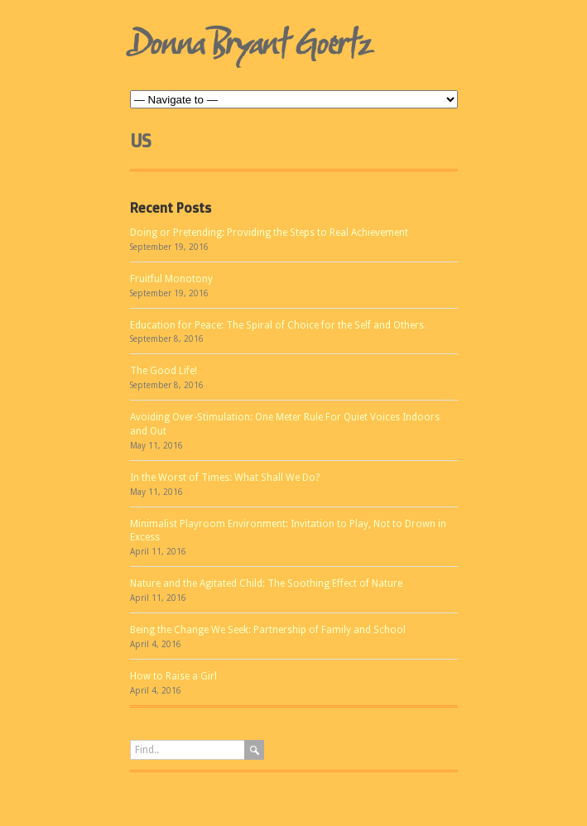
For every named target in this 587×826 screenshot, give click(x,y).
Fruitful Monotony (171, 279)
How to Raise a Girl (173, 676)
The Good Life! (163, 371)
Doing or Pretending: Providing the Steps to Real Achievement (269, 232)
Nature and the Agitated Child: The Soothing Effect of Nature (266, 583)
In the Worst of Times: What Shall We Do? (225, 477)
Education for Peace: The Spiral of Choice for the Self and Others (277, 325)
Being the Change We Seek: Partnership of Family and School (268, 630)
